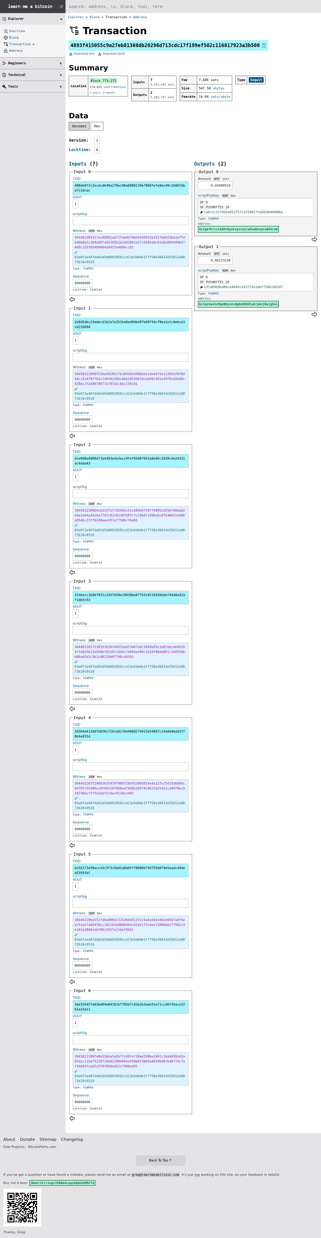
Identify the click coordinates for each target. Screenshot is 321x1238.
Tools (13, 86)
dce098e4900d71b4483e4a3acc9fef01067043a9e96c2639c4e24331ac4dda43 (130, 461)
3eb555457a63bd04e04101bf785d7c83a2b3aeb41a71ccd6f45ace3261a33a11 (130, 1006)
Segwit (256, 80)
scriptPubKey (208, 195)
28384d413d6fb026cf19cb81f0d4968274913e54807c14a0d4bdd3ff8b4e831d (130, 733)
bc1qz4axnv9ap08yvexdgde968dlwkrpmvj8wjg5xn (238, 304)
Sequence (81, 276)
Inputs (78, 164)
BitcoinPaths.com (42, 1147)
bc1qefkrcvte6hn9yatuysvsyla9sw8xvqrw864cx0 (238, 229)
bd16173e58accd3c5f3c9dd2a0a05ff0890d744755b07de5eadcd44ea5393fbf (130, 870)
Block (94, 17)
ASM (91, 230)
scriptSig (80, 214)
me (197, 1175)
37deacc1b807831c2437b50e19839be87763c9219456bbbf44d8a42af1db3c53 (130, 597)
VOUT (77, 197)
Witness (79, 231)
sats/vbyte (220, 97)
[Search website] (193, 6)
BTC (216, 178)
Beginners (17, 63)
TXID (76, 179)
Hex (97, 126)
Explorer (76, 17)
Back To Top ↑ (160, 1160)
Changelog (72, 1139)
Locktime (78, 149)
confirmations (115, 87)
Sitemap (48, 1139)
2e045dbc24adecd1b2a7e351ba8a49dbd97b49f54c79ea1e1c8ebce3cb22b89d (130, 324)
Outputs (204, 164)
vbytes (218, 88)
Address (140, 17)
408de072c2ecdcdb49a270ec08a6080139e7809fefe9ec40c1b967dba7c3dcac (130, 188)
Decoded (79, 126)
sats (225, 178)
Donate (27, 1139)
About (9, 1139)
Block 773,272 (103, 81)
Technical (17, 75)
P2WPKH (88, 268)
